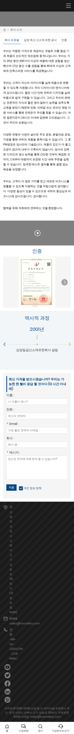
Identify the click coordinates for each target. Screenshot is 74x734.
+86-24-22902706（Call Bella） (16, 648)
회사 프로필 (12, 40)
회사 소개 (16, 30)
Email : (12, 424)
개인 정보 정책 (32, 488)
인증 (64, 40)
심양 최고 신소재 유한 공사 (40, 40)
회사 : (10, 438)
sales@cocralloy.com (24, 623)
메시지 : (13, 453)
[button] (64, 282)
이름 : (10, 395)
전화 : (10, 410)
